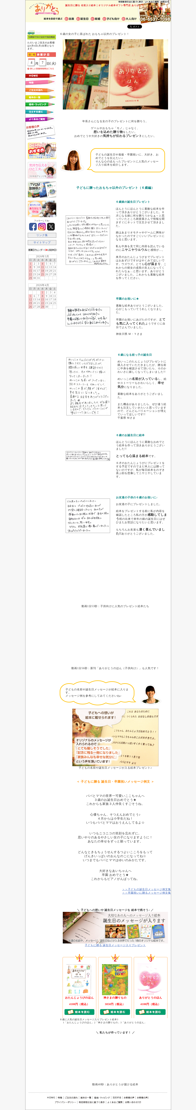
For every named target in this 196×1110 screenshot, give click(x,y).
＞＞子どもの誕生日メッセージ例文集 (146, 889)
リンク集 (42, 235)
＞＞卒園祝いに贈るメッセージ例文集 (146, 892)
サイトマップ (42, 242)
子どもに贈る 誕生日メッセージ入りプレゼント (115, 945)
